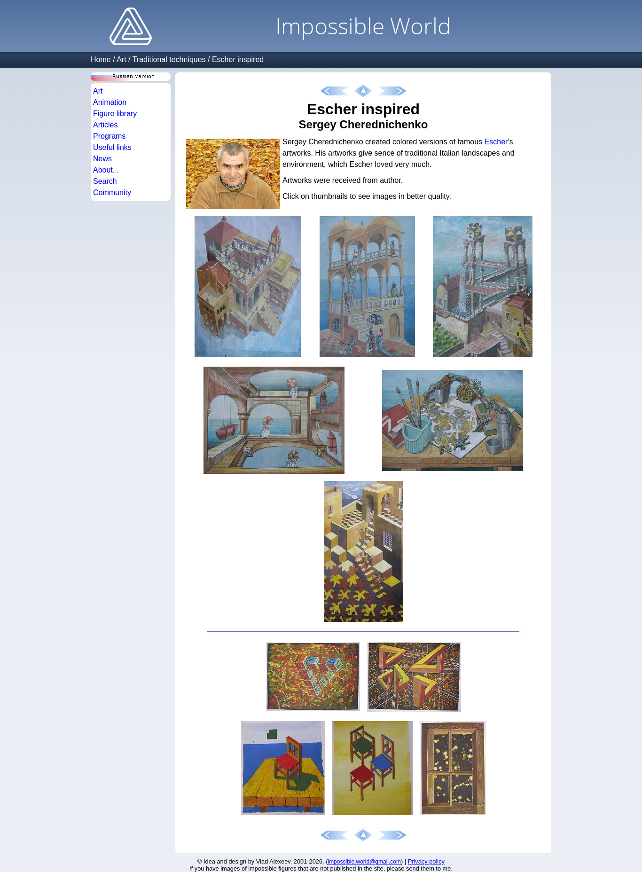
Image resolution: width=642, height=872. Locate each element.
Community (112, 192)
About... (106, 170)
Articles (105, 125)
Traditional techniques (169, 59)
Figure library (115, 114)
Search (105, 181)
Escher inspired (238, 59)
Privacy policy (426, 861)
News (102, 159)
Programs (109, 136)
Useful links (112, 147)
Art (121, 59)
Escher (496, 142)
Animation (109, 102)
